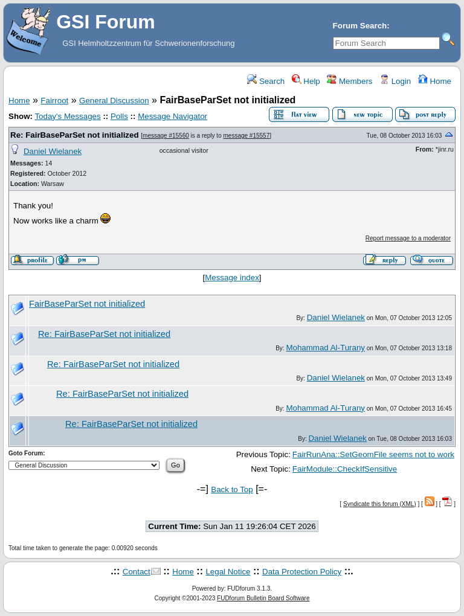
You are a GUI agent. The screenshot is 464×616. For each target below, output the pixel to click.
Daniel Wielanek (53, 151)
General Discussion (114, 100)
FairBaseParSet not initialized (87, 304)
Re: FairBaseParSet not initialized (74, 135)
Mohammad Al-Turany (325, 347)
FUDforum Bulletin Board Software (263, 598)
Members (349, 81)
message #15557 (247, 135)
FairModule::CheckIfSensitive (344, 468)
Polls (119, 116)
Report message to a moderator (408, 238)
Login (395, 81)
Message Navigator (172, 116)
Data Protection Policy (301, 571)
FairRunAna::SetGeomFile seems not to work (373, 454)
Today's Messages (67, 116)
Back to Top (232, 489)
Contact (136, 571)
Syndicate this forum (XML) (379, 504)
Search (266, 81)
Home (434, 81)
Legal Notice (227, 571)
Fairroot (54, 100)
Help (306, 81)
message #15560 (166, 135)
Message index (232, 277)
